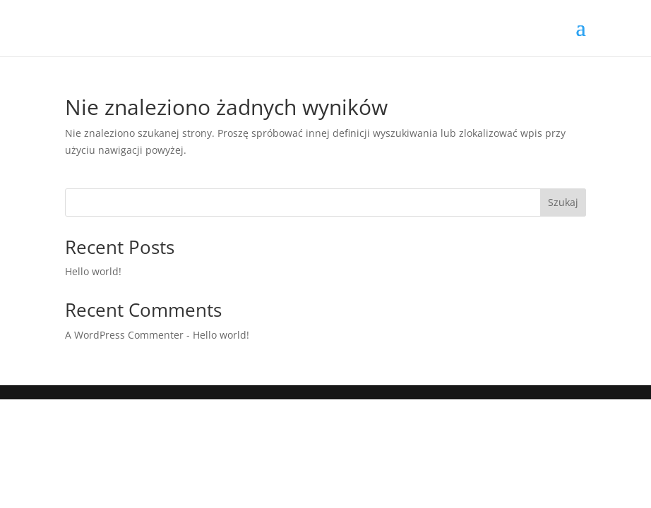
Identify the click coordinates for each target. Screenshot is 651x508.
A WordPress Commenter (124, 334)
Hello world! (93, 271)
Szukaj (563, 202)
